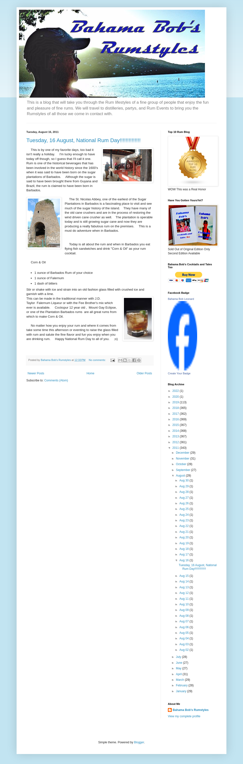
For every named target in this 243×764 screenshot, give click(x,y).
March (180, 679)
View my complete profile (184, 716)
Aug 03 (184, 644)
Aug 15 (184, 576)
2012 (176, 442)
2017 (176, 413)
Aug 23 (184, 520)
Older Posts (144, 373)
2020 (176, 396)
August (181, 475)
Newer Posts (36, 373)
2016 (176, 419)
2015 (176, 425)
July (179, 657)
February (182, 685)
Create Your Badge (179, 373)
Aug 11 (184, 598)
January (181, 691)
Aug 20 (184, 537)
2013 (176, 436)
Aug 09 (184, 610)
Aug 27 (184, 497)
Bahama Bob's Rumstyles (191, 710)
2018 (176, 408)
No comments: (98, 360)
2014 (176, 431)
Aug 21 (184, 532)
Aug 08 (184, 615)
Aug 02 (184, 650)
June (179, 662)
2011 (176, 448)
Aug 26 (184, 503)
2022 (176, 391)
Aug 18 (184, 549)
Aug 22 (184, 526)
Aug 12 (184, 593)
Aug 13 (184, 587)
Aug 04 (184, 638)
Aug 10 (184, 604)
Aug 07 (184, 621)
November (183, 458)
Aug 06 (184, 627)
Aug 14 (184, 581)
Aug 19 (184, 543)
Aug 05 (184, 633)
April (179, 674)
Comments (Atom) (56, 380)
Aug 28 (184, 492)
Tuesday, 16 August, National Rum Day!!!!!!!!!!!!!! (83, 140)
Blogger (139, 742)
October (181, 464)
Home (90, 373)
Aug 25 (184, 509)
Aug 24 (184, 514)
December (183, 452)
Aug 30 (184, 480)
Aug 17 (184, 554)
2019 (176, 402)
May (179, 668)
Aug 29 (184, 486)
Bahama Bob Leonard (181, 298)
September (183, 470)
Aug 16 (184, 560)
